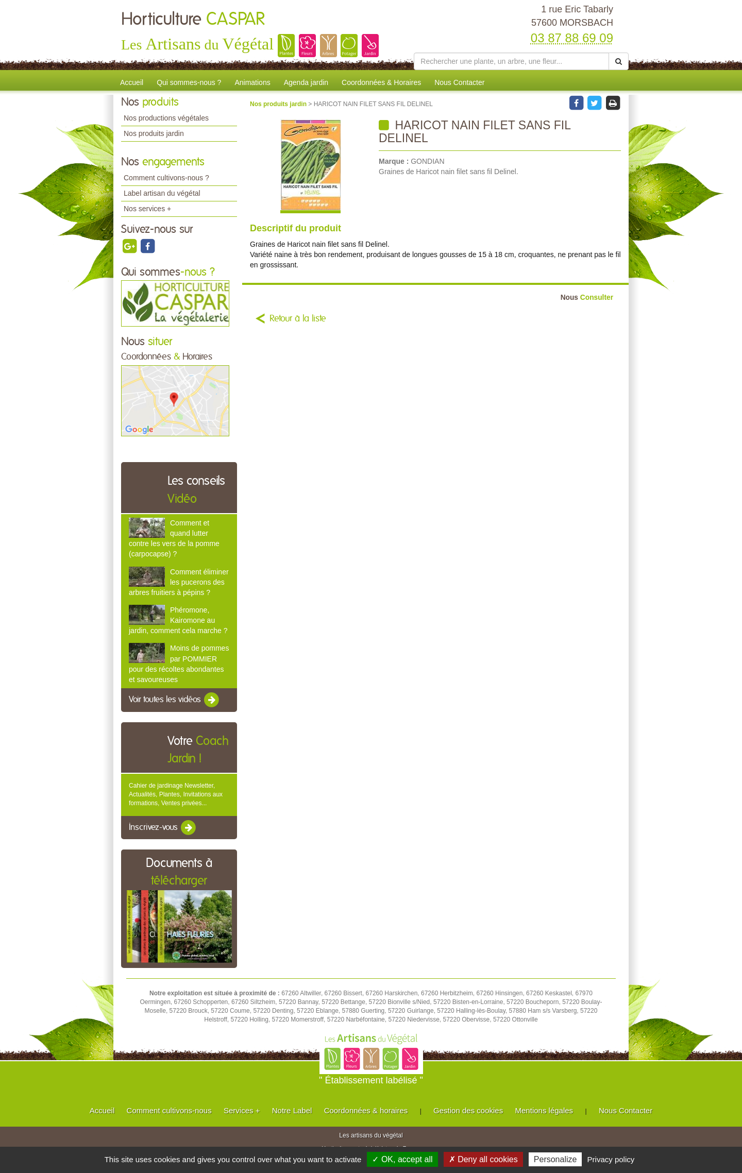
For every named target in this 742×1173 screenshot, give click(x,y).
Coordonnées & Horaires (381, 82)
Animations (252, 82)
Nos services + (147, 209)
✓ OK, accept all (402, 1159)
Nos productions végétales (166, 118)
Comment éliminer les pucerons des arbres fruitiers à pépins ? (179, 582)
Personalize (555, 1159)
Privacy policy (611, 1159)
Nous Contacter (459, 82)
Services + (242, 1110)
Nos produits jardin (154, 133)
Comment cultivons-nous (169, 1110)
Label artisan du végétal (162, 193)
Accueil (131, 82)
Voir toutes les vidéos (175, 700)
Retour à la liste (297, 319)
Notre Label (292, 1110)
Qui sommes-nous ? (189, 82)
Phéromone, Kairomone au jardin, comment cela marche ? (178, 620)
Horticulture (193, 19)
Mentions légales (544, 1110)
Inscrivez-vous (163, 828)
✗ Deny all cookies (483, 1159)
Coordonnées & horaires (366, 1110)
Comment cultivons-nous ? (166, 178)
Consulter (587, 297)
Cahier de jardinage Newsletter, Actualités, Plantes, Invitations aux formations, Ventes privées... (176, 794)
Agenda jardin (306, 82)
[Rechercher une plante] (511, 61)
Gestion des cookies (468, 1110)
